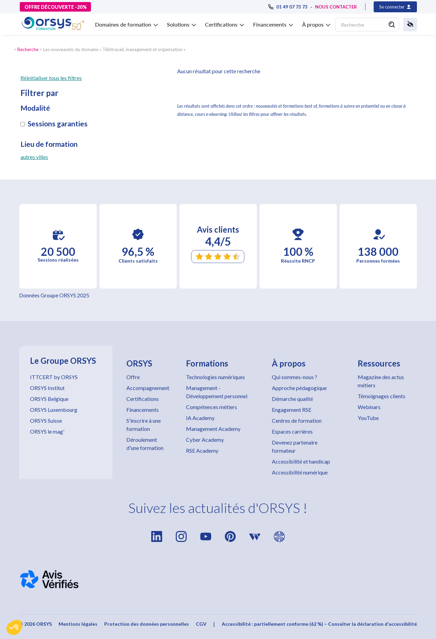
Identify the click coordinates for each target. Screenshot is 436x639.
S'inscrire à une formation (143, 424)
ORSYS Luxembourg (53, 409)
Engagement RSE (291, 409)
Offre (133, 377)
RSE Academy (202, 450)
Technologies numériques (215, 377)
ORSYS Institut (47, 388)
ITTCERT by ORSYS (54, 377)
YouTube (368, 418)
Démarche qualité (292, 398)
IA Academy (200, 418)
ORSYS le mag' (47, 431)
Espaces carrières (292, 431)
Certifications (142, 398)
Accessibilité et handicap (301, 461)
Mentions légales (78, 624)
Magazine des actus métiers (381, 381)
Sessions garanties (58, 123)
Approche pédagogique (299, 388)
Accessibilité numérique (300, 472)
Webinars (369, 407)
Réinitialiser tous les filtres (51, 78)
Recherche (27, 49)
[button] (14, 627)
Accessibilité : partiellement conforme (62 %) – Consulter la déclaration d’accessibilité (319, 624)
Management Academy (213, 428)
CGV (201, 624)
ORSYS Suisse (46, 420)
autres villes (34, 157)
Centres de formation (297, 420)
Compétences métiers (211, 407)
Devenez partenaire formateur (294, 446)
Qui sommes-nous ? (294, 377)
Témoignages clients (381, 396)
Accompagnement (147, 388)
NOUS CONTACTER (336, 7)
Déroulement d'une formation (145, 443)
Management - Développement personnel (216, 392)
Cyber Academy (205, 439)
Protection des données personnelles (146, 624)
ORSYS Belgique (49, 398)
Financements (142, 409)
